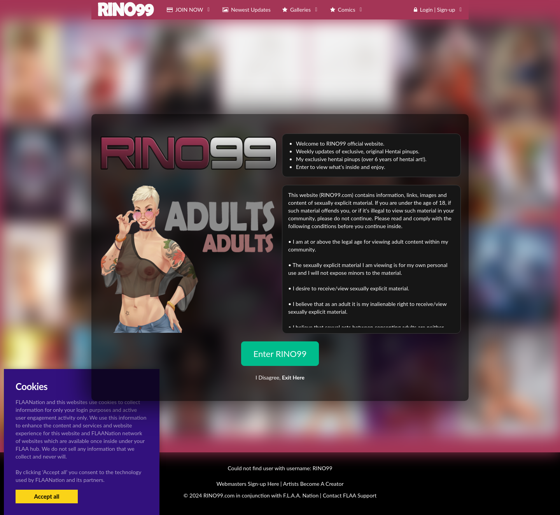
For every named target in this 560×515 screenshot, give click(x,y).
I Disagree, (280, 377)
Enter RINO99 (279, 353)
